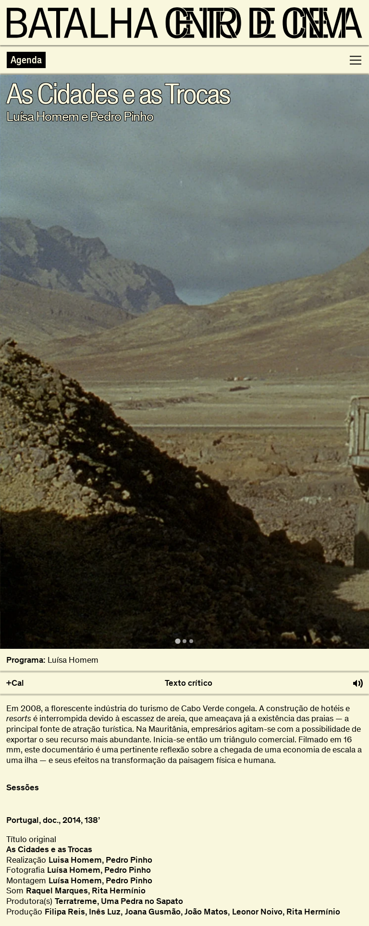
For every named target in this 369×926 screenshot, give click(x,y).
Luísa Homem (73, 660)
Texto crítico (188, 683)
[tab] (177, 641)
